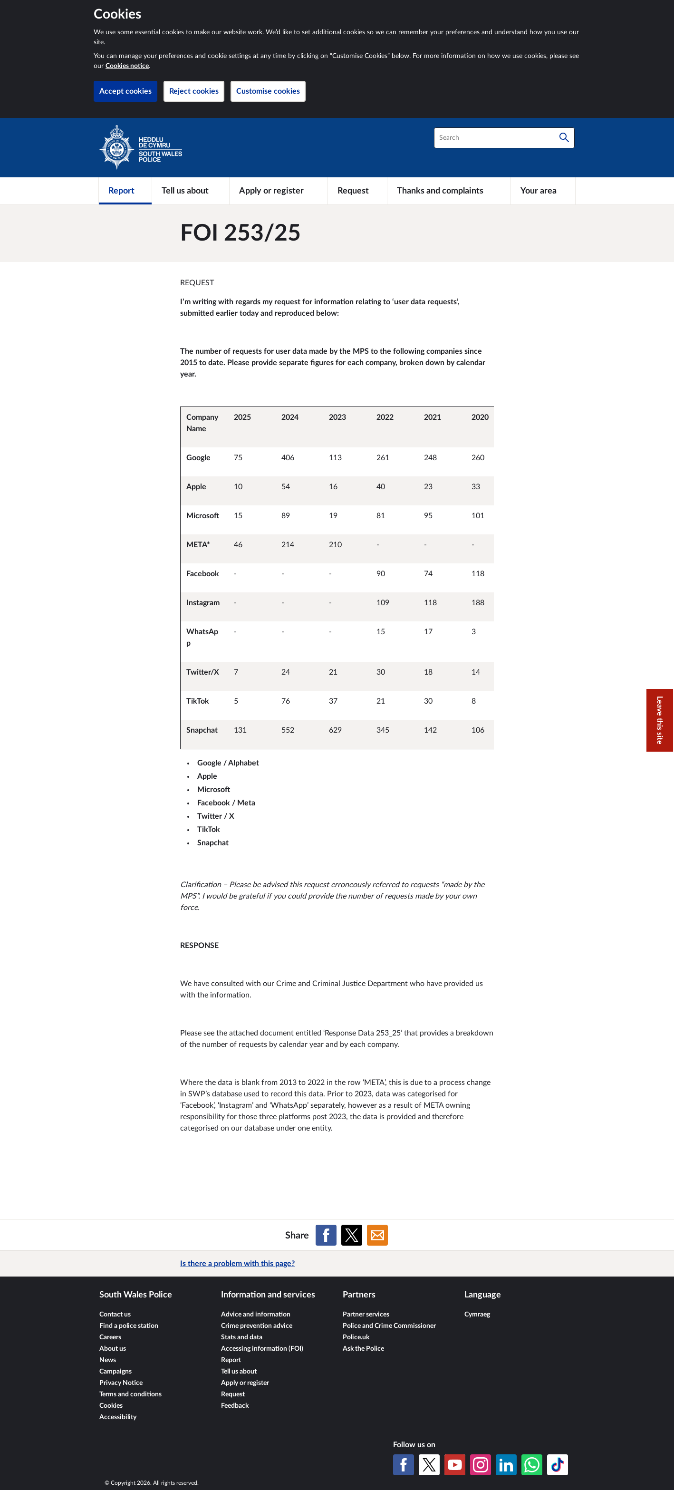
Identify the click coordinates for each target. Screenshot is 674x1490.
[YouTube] (454, 1464)
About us (112, 1348)
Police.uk (356, 1337)
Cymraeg (477, 1314)
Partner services (366, 1314)
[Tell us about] (190, 190)
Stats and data (241, 1337)
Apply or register (245, 1383)
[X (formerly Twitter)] (429, 1464)
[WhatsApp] (531, 1464)
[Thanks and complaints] (448, 190)
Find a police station (128, 1326)
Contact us (115, 1314)
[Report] (125, 190)
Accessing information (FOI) (262, 1348)
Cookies (111, 1406)
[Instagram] (480, 1464)
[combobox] (504, 137)
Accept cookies (125, 91)
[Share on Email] (377, 1235)
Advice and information (255, 1314)
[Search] (564, 137)
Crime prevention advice (256, 1326)
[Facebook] (403, 1464)
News (107, 1360)
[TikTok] (557, 1464)
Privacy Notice (121, 1383)
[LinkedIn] (506, 1464)
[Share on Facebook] (326, 1235)
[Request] (357, 190)
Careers (110, 1337)
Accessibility (117, 1417)
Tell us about (239, 1371)
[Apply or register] (278, 190)
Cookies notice (127, 66)
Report (231, 1360)
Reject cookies (194, 91)
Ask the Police (363, 1348)
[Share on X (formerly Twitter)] (351, 1235)
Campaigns (115, 1371)
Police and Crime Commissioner (389, 1326)
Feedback (235, 1406)
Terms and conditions (130, 1394)
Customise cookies (268, 91)
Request (233, 1394)
